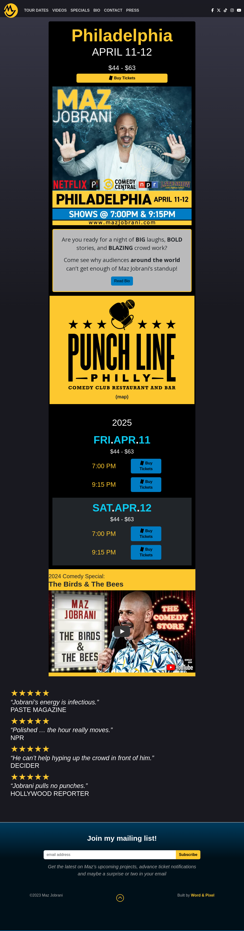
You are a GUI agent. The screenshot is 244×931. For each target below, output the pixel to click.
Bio (96, 10)
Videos (59, 10)
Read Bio (122, 281)
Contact (113, 10)
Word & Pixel (202, 895)
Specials (80, 10)
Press (132, 10)
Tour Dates (36, 10)
